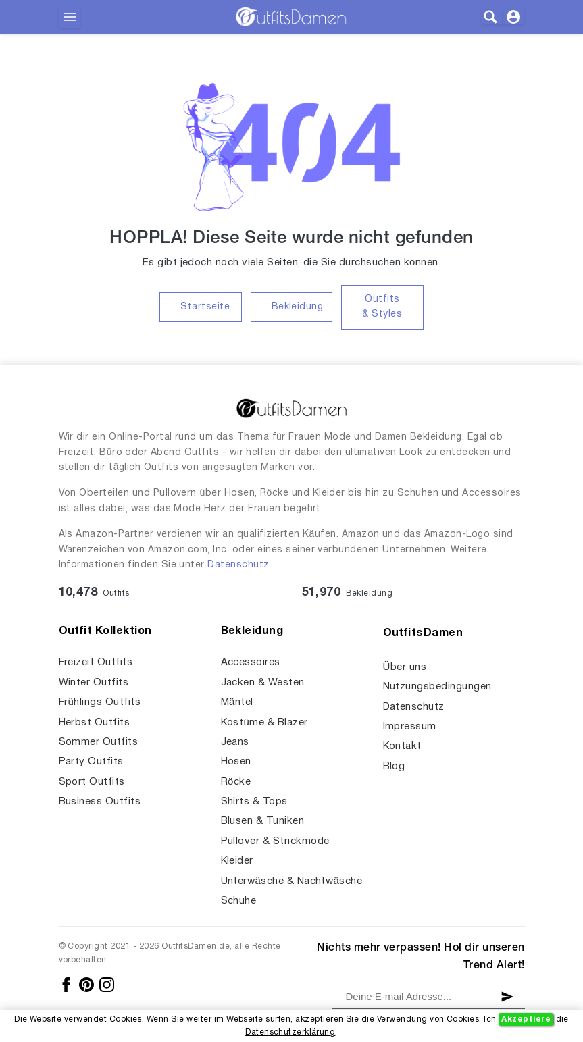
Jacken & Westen (263, 682)
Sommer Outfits (98, 742)
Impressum (409, 726)
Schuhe (239, 901)
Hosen (236, 761)
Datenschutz (238, 565)
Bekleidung (298, 307)
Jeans (235, 742)
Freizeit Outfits (96, 662)
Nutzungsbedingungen (437, 687)
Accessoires (250, 662)
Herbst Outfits (94, 722)
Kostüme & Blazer (264, 722)
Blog (394, 766)
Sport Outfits (92, 782)
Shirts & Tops (254, 801)
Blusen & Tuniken (263, 821)
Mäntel (237, 702)
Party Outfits (91, 761)
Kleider (237, 861)
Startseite (205, 307)
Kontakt (402, 746)
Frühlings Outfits (100, 702)
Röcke (236, 782)
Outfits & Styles (382, 307)
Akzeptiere (526, 1019)
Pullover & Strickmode (275, 841)
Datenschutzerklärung (290, 1032)
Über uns (405, 667)
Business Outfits (100, 801)
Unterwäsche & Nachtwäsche (292, 881)
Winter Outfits (94, 682)
